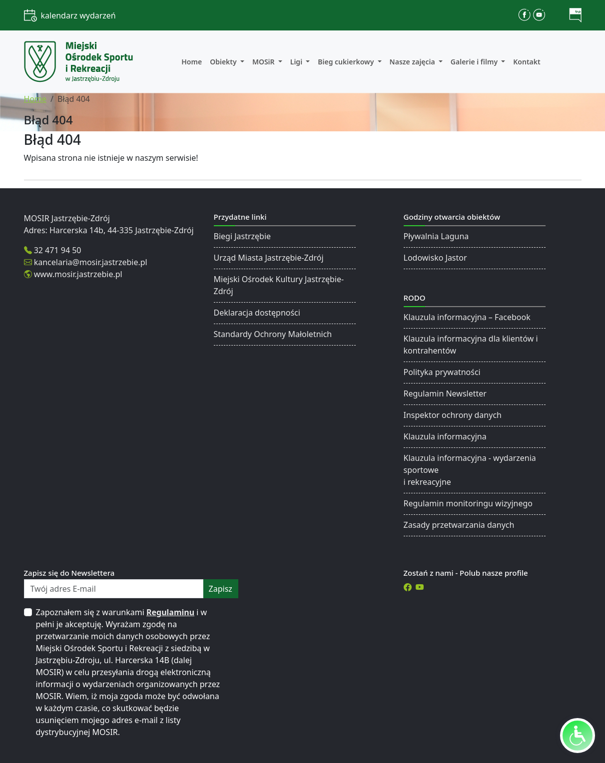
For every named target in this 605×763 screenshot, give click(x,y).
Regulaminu (170, 612)
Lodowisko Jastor (435, 257)
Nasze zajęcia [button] (413, 61)
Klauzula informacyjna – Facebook (467, 317)
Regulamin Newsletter (445, 393)
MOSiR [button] (264, 61)
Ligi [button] (297, 61)
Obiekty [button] (224, 61)
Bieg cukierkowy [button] (347, 61)
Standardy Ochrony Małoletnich (273, 334)
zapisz (220, 588)
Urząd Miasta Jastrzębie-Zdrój (269, 257)
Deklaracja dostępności (257, 312)
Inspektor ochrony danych (453, 414)
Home (191, 61)
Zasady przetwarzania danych (459, 524)
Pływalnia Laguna (436, 236)
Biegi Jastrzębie (242, 236)
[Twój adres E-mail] (113, 588)
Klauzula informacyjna (445, 436)
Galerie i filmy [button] (475, 61)
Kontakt (526, 61)
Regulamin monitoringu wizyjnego (468, 503)
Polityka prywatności (442, 372)
